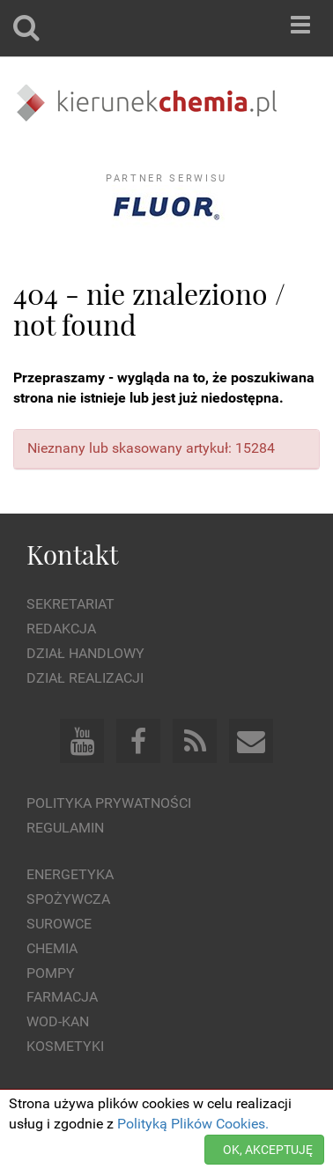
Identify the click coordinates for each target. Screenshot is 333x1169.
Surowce (59, 923)
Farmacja (62, 996)
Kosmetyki (65, 1046)
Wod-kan (57, 1021)
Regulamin (65, 827)
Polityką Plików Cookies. (193, 1123)
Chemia (52, 948)
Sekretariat (70, 604)
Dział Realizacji (85, 678)
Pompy (50, 973)
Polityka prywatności (108, 803)
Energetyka (70, 874)
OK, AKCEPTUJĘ (268, 1150)
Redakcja (61, 628)
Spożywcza (68, 899)
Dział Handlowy (85, 653)
